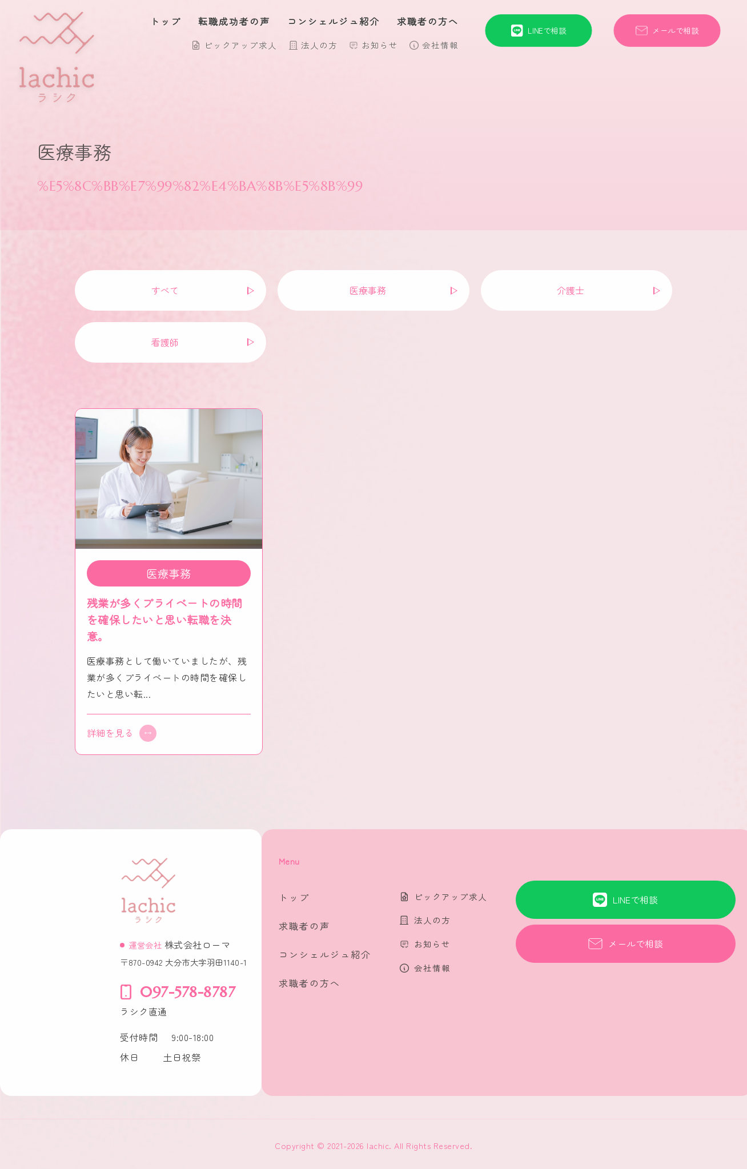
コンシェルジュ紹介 (333, 21)
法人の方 (319, 45)
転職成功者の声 (234, 21)
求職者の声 (304, 926)
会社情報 (440, 45)
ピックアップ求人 (240, 45)
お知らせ (380, 45)
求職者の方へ (428, 21)
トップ (165, 21)
